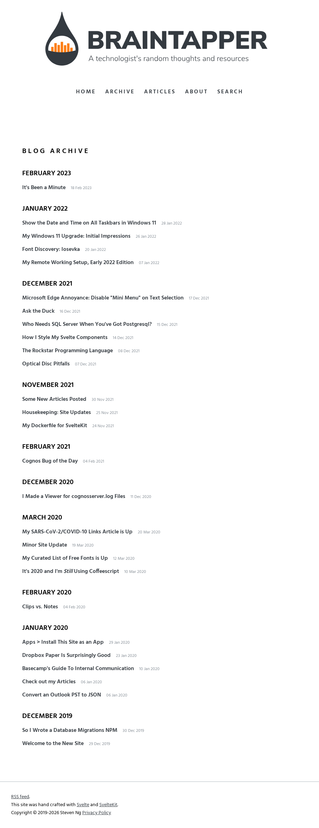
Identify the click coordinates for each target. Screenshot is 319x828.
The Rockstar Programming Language (67, 350)
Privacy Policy (96, 813)
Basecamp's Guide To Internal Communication (78, 668)
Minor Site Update (44, 545)
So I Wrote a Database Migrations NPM (69, 730)
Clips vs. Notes (40, 606)
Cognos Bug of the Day (50, 461)
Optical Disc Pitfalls (46, 364)
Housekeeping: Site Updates (56, 412)
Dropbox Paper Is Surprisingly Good (66, 655)
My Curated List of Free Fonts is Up (65, 558)
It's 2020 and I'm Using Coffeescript (70, 571)
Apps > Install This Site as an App (63, 642)
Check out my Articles (49, 681)
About (196, 91)
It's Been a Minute (44, 187)
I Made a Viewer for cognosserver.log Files (73, 496)
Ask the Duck (38, 311)
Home (86, 91)
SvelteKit (108, 805)
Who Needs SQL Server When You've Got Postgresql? (87, 324)
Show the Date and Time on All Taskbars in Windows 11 (89, 223)
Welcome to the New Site (53, 743)
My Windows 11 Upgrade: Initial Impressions (76, 236)
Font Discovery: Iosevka (51, 249)
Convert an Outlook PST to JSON (61, 695)
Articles (160, 91)
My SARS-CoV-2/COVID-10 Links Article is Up (77, 531)
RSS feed (20, 797)
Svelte (83, 805)
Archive (120, 91)
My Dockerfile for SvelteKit (54, 425)
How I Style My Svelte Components (65, 337)
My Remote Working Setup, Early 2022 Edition (78, 262)
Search (230, 91)
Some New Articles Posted (54, 399)
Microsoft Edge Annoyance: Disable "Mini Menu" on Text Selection (103, 298)
